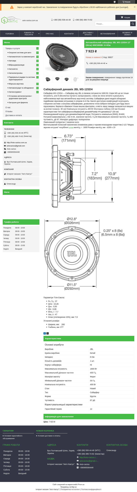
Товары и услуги (12, 48)
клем (71, 127)
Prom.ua (81, 484)
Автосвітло (13, 69)
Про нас (50, 34)
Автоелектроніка (15, 73)
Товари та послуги (29, 34)
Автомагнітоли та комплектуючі (22, 57)
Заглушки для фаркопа (18, 102)
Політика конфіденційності (91, 489)
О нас (7, 107)
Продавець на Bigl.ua (68, 487)
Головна (9, 34)
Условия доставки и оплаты (49, 436)
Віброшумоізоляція (16, 65)
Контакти (69, 34)
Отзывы (8, 111)
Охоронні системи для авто (20, 53)
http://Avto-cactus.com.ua (17, 143)
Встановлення (107, 34)
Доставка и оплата (13, 115)
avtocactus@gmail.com (16, 146)
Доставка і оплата (88, 34)
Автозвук (12, 61)
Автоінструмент (15, 92)
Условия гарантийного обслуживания (12, 437)
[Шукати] (133, 23)
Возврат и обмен (127, 34)
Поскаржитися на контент (70, 489)
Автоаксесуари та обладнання (21, 88)
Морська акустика (16, 84)
